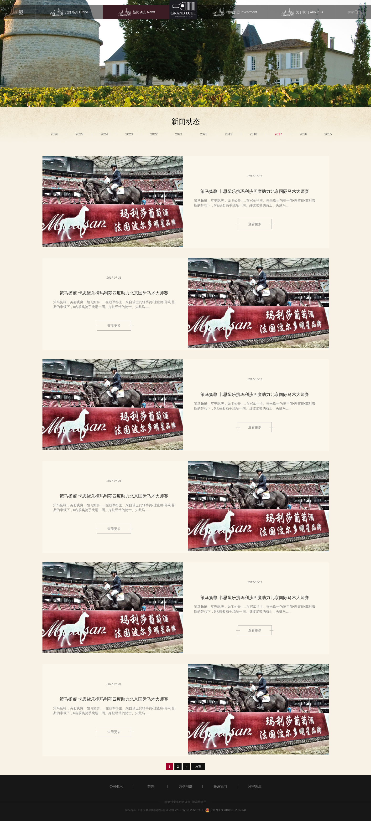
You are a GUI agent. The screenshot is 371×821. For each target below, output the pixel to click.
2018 (253, 134)
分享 (17, 12)
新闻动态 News (136, 12)
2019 (228, 134)
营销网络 (185, 786)
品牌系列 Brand (69, 12)
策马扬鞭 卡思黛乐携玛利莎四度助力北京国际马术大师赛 (254, 191)
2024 (104, 134)
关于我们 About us (302, 12)
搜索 (353, 12)
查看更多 (254, 224)
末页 (198, 766)
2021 (179, 134)
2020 (203, 134)
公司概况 (116, 786)
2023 (129, 134)
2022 (154, 134)
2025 (79, 134)
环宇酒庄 (254, 786)
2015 (328, 134)
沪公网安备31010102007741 (228, 810)
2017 (278, 134)
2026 (54, 134)
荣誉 (150, 786)
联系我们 (220, 786)
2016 (303, 134)
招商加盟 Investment (234, 12)
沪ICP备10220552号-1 (189, 810)
